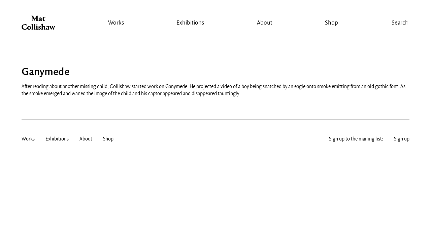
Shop (331, 23)
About (264, 23)
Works (116, 23)
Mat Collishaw (38, 24)
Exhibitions (190, 23)
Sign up (401, 139)
